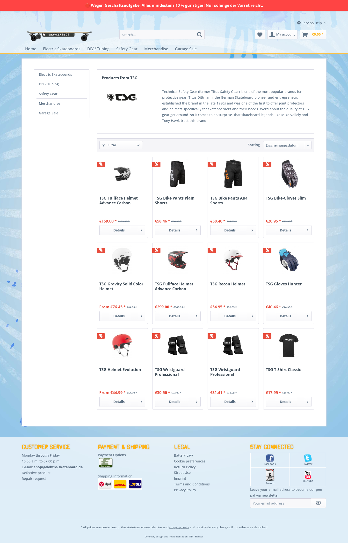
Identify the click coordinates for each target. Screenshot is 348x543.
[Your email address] (280, 503)
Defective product (36, 472)
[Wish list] (260, 34)
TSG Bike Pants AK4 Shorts (228, 200)
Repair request (34, 478)
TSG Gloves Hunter (284, 284)
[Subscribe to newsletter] (318, 503)
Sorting (254, 144)
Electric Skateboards (55, 74)
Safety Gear (48, 93)
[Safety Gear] (127, 48)
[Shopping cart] (313, 34)
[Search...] (162, 34)
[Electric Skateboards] (62, 48)
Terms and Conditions (192, 484)
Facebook (270, 460)
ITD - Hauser (196, 536)
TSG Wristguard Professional (170, 372)
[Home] (31, 48)
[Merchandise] (156, 48)
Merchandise (49, 103)
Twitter (308, 460)
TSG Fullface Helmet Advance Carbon (118, 200)
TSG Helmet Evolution (120, 369)
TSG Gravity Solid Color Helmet (121, 286)
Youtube (308, 477)
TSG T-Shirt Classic (283, 369)
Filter (109, 145)
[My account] (282, 34)
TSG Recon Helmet (227, 284)
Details (127, 229)
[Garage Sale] (186, 48)
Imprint (180, 478)
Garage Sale (48, 113)
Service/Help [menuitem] (310, 23)
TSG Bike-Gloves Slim (286, 198)
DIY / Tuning (49, 84)
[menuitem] (162, 34)
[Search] (200, 34)
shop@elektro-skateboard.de (58, 467)
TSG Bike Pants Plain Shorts (175, 200)
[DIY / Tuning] (98, 48)
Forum (270, 477)
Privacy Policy (185, 490)
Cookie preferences (189, 461)
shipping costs (179, 527)
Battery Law (183, 455)
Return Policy (185, 467)
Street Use (182, 472)
